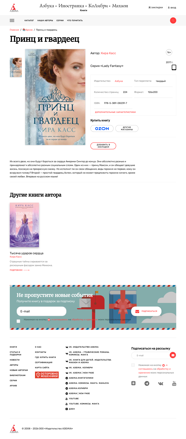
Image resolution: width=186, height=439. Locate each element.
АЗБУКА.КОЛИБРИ (78, 388)
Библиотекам (18, 375)
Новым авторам (19, 370)
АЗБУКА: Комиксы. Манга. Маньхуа (89, 383)
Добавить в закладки (103, 146)
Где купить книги (45, 357)
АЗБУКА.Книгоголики (81, 378)
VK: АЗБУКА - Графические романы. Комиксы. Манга (89, 353)
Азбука (46, 6)
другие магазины (127, 128)
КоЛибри (98, 6)
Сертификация (43, 362)
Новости (15, 360)
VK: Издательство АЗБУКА (83, 347)
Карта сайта (42, 368)
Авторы (14, 365)
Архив (13, 386)
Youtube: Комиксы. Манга (84, 404)
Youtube (74, 399)
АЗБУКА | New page (79, 393)
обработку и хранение (85, 319)
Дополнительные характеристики (115, 112)
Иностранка (71, 6)
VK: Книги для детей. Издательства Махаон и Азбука (90, 361)
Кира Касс (108, 53)
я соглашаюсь (59, 319)
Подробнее (19, 270)
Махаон (120, 6)
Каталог (29, 21)
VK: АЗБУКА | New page (81, 373)
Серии (60, 21)
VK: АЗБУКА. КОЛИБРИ (81, 368)
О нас (38, 347)
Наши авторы (45, 21)
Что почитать (75, 21)
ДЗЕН (72, 409)
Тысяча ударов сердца (26, 253)
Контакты (40, 352)
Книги (83, 10)
